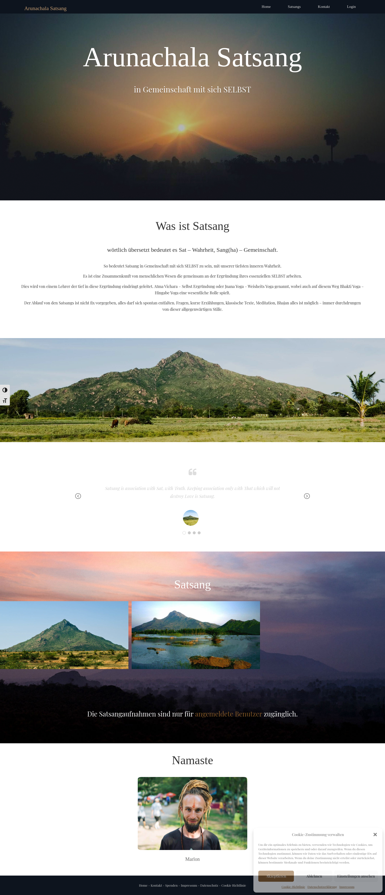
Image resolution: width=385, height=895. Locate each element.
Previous (78, 499)
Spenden (171, 885)
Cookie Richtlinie (233, 885)
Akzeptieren (276, 876)
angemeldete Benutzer (228, 713)
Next (306, 499)
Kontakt (324, 7)
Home (266, 7)
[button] (375, 834)
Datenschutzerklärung (322, 887)
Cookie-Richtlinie (293, 887)
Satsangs (294, 7)
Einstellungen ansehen (356, 876)
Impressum (346, 887)
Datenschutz (209, 885)
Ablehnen (314, 876)
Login (351, 7)
